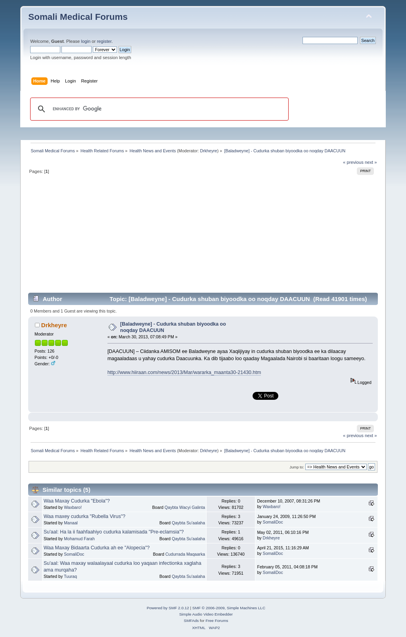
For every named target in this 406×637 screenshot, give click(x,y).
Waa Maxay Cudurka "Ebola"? (77, 501)
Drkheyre (208, 150)
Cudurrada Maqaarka (185, 554)
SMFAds (191, 620)
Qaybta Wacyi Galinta (185, 507)
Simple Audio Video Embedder (206, 614)
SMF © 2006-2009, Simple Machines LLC (228, 608)
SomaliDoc (273, 522)
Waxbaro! (73, 507)
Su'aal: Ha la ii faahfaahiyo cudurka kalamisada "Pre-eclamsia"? (114, 532)
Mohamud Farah (79, 538)
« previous (353, 162)
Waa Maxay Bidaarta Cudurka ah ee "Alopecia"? (97, 548)
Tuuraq (70, 576)
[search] (158, 109)
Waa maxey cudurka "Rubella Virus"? (84, 516)
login (85, 41)
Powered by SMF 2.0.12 (168, 608)
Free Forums (216, 620)
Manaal (71, 522)
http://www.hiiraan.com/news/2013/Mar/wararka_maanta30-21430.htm (184, 372)
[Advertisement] (203, 236)
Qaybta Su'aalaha (188, 522)
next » (371, 162)
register (104, 41)
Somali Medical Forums (78, 17)
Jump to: (296, 467)
